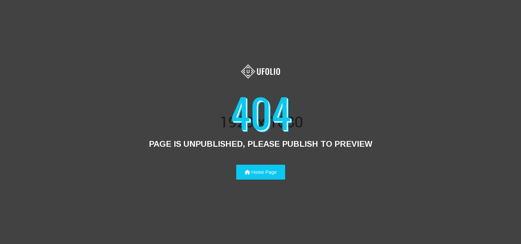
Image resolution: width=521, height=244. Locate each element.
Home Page (261, 172)
